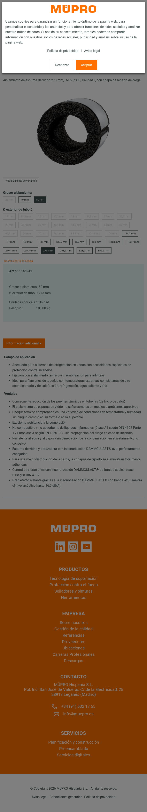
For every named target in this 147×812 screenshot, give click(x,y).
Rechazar (62, 65)
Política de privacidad (62, 51)
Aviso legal (92, 51)
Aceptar (86, 65)
